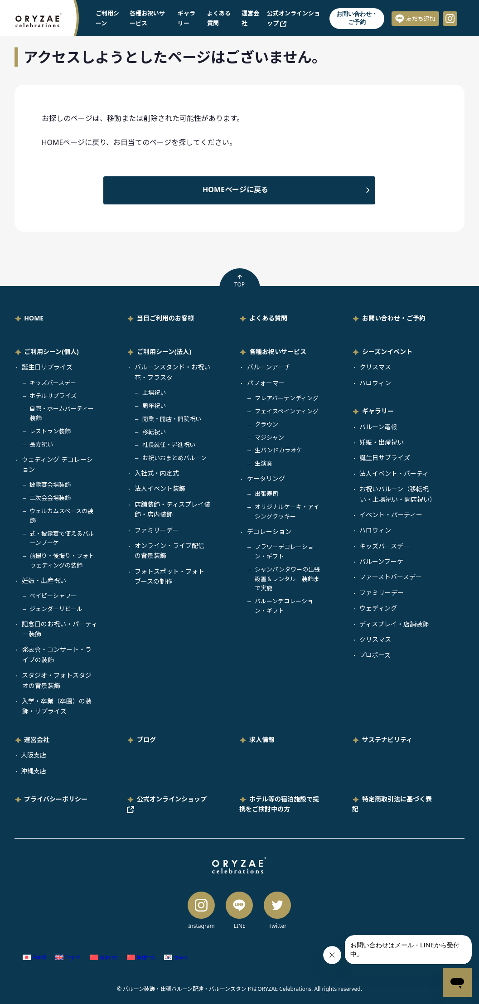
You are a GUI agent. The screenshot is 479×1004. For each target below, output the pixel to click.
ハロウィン (375, 382)
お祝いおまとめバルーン (174, 458)
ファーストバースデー (390, 576)
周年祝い (154, 406)
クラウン (266, 424)
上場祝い (154, 392)
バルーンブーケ (381, 561)
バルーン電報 (378, 426)
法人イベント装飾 (160, 488)
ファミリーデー (157, 530)
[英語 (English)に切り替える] (68, 957)
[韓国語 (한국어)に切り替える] (176, 957)
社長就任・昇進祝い (168, 445)
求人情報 (262, 739)
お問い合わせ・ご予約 (356, 17)
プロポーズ (375, 654)
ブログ (146, 739)
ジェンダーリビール (55, 609)
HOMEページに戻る (235, 189)
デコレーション (269, 531)
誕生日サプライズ (47, 367)
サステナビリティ (387, 739)
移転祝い (154, 432)
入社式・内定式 (157, 473)
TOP (239, 281)
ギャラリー (378, 411)
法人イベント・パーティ (394, 473)
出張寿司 (266, 494)
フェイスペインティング (287, 411)
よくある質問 (268, 318)
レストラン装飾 (50, 431)
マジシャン (269, 437)
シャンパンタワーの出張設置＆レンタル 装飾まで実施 (287, 578)
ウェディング (378, 608)
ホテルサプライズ (53, 396)
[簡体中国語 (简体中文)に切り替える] (103, 957)
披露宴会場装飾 (50, 484)
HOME (34, 318)
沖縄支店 (33, 770)
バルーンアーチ (268, 367)
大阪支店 (33, 755)
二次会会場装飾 (50, 498)
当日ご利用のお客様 (165, 318)
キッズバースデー (52, 382)
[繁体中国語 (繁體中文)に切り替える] (141, 957)
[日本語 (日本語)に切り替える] (34, 957)
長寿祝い (41, 444)
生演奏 (263, 463)
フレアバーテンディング (287, 398)
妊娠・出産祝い (44, 580)
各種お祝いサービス (277, 351)
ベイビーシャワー (53, 596)
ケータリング (266, 478)
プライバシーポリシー (55, 799)
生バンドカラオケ (278, 450)
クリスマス (375, 367)
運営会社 (36, 739)
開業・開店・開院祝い (171, 419)
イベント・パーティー (390, 514)
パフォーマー (266, 382)
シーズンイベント (387, 351)
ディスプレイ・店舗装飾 (394, 624)
